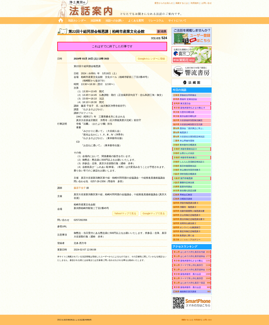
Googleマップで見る (154, 213)
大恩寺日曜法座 (187, 112)
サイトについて (177, 20)
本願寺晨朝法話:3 (188, 149)
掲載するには (182, 3)
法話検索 (96, 20)
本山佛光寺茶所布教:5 (190, 170)
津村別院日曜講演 (188, 174)
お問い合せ (206, 3)
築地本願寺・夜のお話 (190, 274)
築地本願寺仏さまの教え (191, 261)
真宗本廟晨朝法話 (188, 166)
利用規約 (195, 3)
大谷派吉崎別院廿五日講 (191, 124)
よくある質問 (136, 20)
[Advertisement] (112, 283)
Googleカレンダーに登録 (151, 58)
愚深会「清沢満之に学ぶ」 (192, 128)
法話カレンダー (77, 20)
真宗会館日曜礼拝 (188, 116)
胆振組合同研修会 (188, 95)
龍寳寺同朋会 (186, 186)
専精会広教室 (186, 195)
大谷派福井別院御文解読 (191, 120)
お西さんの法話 (187, 153)
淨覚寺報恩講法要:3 (189, 203)
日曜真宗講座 (186, 199)
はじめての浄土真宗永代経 (192, 252)
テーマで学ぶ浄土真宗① (191, 265)
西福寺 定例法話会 (188, 99)
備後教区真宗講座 (188, 291)
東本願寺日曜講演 (188, 145)
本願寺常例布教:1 (188, 157)
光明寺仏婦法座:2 (188, 223)
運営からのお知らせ (163, 3)
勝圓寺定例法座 (187, 182)
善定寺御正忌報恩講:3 (190, 231)
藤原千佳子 (80, 187)
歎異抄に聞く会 (187, 235)
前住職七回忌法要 (188, 190)
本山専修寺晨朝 (187, 141)
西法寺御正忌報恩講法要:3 (192, 219)
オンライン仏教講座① (190, 227)
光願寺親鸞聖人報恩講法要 (192, 211)
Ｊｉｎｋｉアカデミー (190, 239)
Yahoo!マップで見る (125, 213)
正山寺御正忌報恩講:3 (190, 215)
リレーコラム (156, 20)
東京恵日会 (185, 103)
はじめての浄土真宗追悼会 (192, 256)
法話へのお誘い (115, 20)
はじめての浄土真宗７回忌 (192, 283)
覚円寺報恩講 (186, 178)
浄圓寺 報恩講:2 (188, 207)
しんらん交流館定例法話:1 (192, 162)
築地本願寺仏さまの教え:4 (192, 108)
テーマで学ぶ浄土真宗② (191, 278)
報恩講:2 (184, 132)
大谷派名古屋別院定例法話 (192, 136)
